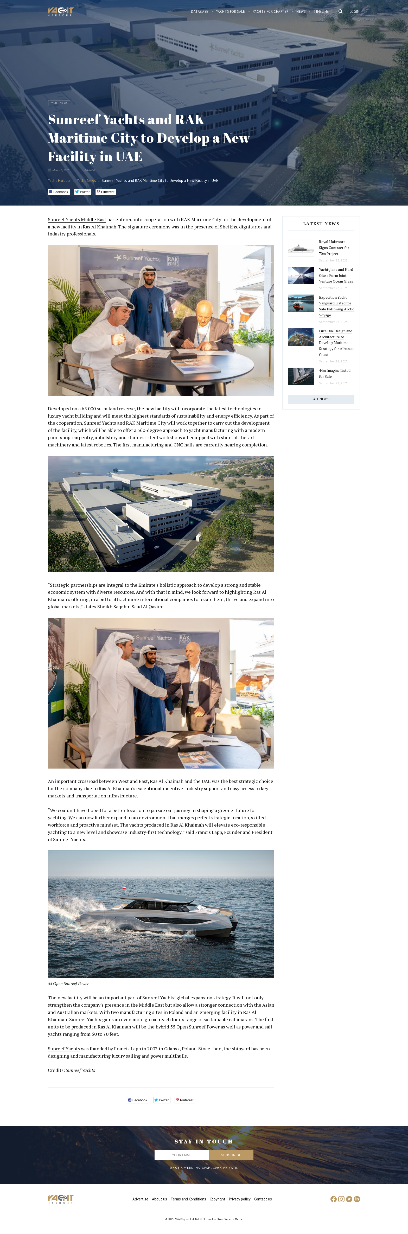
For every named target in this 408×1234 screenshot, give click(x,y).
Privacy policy (240, 1199)
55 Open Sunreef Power (195, 1027)
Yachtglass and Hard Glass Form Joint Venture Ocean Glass (336, 275)
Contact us (263, 1199)
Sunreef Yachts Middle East (77, 219)
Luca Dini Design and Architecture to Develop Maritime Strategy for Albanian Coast (336, 342)
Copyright (217, 1199)
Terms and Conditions (188, 1199)
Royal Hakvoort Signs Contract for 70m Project (334, 247)
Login (355, 11)
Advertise (140, 1199)
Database (199, 11)
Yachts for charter (271, 11)
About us (159, 1199)
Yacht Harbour (61, 12)
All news (321, 399)
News (301, 11)
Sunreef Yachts (64, 1048)
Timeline (321, 11)
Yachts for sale (230, 11)
